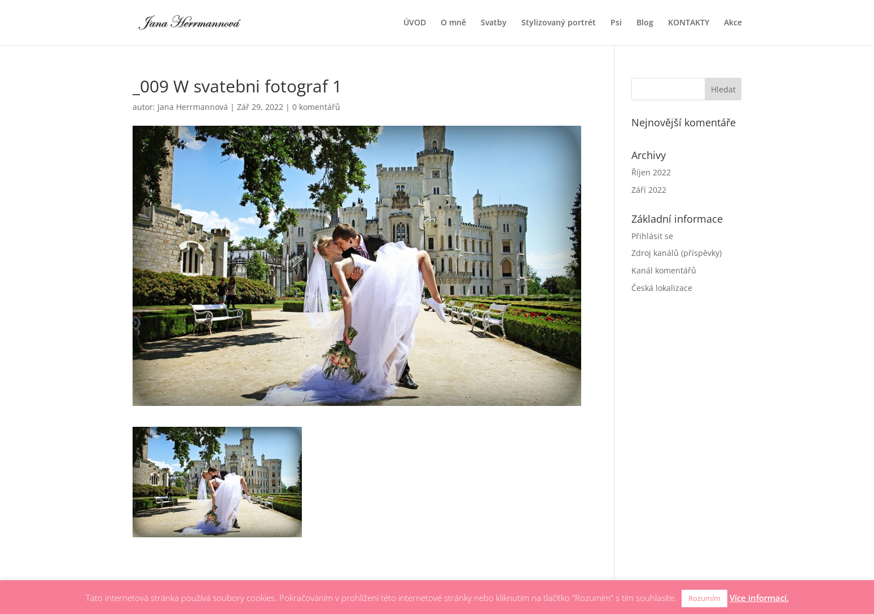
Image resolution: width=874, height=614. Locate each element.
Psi (616, 23)
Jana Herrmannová (192, 106)
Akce (733, 23)
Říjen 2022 (651, 172)
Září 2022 (648, 189)
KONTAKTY (688, 23)
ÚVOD (414, 23)
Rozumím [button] (704, 598)
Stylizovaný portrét (558, 23)
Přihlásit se (652, 236)
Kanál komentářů (663, 270)
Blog (644, 23)
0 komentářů (316, 106)
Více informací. (759, 597)
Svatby (494, 23)
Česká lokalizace (661, 287)
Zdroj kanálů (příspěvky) (676, 253)
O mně (453, 23)
